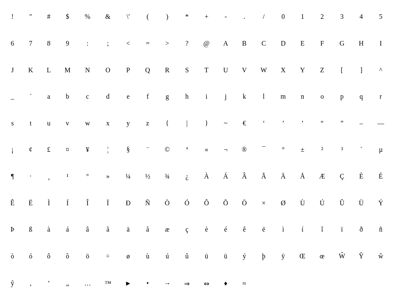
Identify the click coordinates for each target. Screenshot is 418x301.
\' (128, 16)
